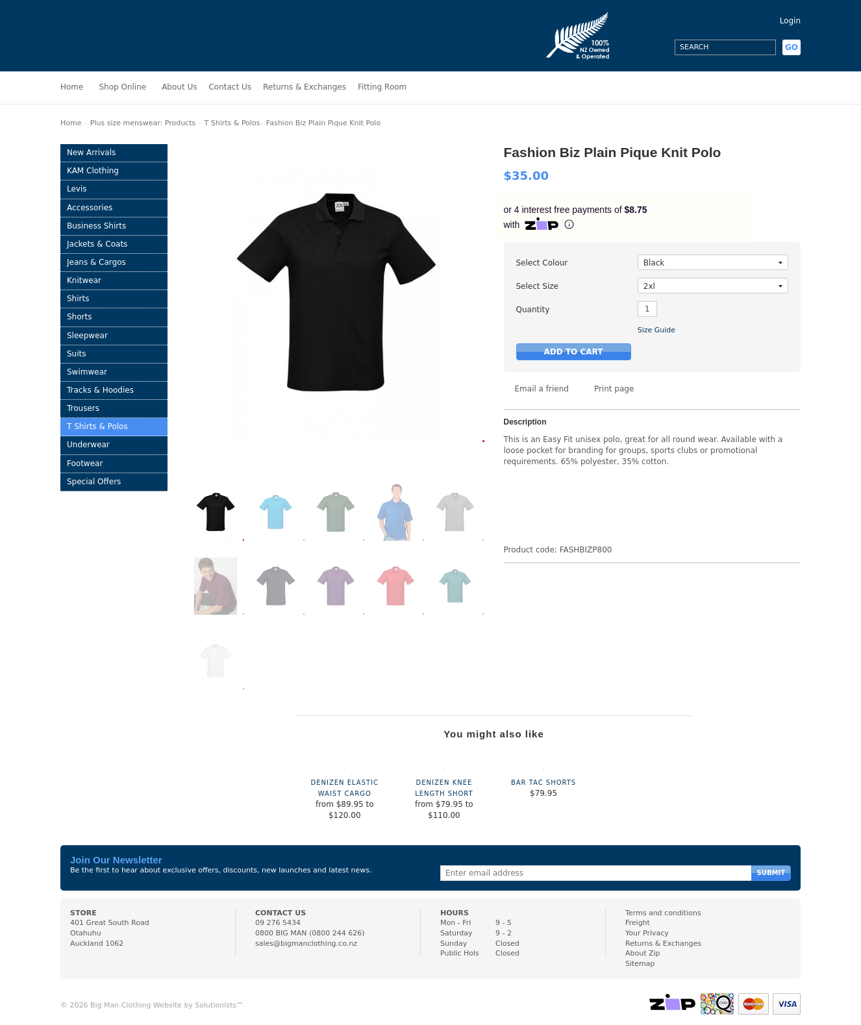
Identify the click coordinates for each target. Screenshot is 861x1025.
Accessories (89, 207)
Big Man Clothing (118, 35)
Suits (76, 353)
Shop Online (122, 87)
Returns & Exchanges (304, 87)
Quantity (533, 309)
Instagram (634, 47)
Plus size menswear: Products (142, 123)
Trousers (83, 408)
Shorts (79, 316)
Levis (77, 188)
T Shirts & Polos (232, 123)
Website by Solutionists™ (198, 1005)
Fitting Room (382, 87)
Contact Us (229, 87)
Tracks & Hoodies (100, 390)
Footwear (85, 463)
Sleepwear (87, 335)
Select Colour (542, 262)
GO (791, 47)
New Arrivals (91, 152)
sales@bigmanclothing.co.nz (306, 943)
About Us (179, 87)
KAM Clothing (93, 170)
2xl (712, 286)
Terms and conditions (663, 913)
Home (71, 87)
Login (790, 20)
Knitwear (84, 280)
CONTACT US (280, 913)
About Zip (642, 953)
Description (525, 422)
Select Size (537, 286)
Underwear (88, 444)
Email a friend (542, 389)
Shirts (78, 298)
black (712, 262)
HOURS (454, 913)
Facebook (657, 47)
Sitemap (640, 963)
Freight (637, 923)
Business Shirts (96, 225)
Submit (771, 872)
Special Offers (94, 481)
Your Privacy (647, 933)
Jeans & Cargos (96, 262)
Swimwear (87, 372)
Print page (614, 389)
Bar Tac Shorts (543, 782)
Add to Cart (573, 351)
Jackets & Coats (97, 244)
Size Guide (656, 330)
